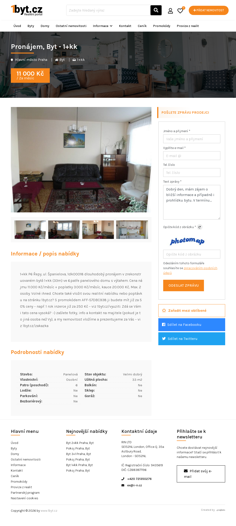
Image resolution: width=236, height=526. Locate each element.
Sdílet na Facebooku (181, 324)
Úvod (17, 26)
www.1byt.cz (49, 511)
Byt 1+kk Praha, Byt (79, 465)
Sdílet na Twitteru (180, 338)
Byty (30, 26)
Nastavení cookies (24, 498)
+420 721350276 (136, 479)
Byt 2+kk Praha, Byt (80, 443)
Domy (45, 26)
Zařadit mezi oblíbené (184, 310)
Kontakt (125, 26)
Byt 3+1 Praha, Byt (78, 454)
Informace (102, 26)
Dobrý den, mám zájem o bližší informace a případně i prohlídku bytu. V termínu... (191, 202)
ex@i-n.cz (131, 485)
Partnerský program (25, 493)
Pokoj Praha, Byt (78, 448)
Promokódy (161, 26)
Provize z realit (188, 26)
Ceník (142, 26)
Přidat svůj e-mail (198, 474)
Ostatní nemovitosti (71, 26)
